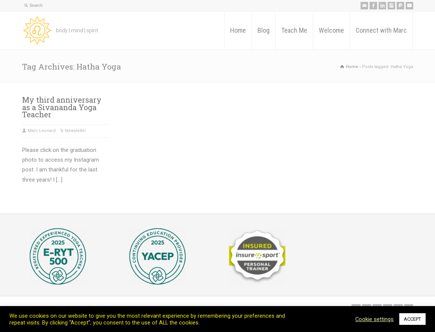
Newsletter (75, 130)
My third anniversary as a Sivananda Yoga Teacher (62, 107)
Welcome (331, 30)
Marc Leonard (42, 130)
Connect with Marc (381, 30)
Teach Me (294, 30)
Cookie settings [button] (374, 319)
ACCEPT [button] (412, 319)
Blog (264, 30)
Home (238, 30)
